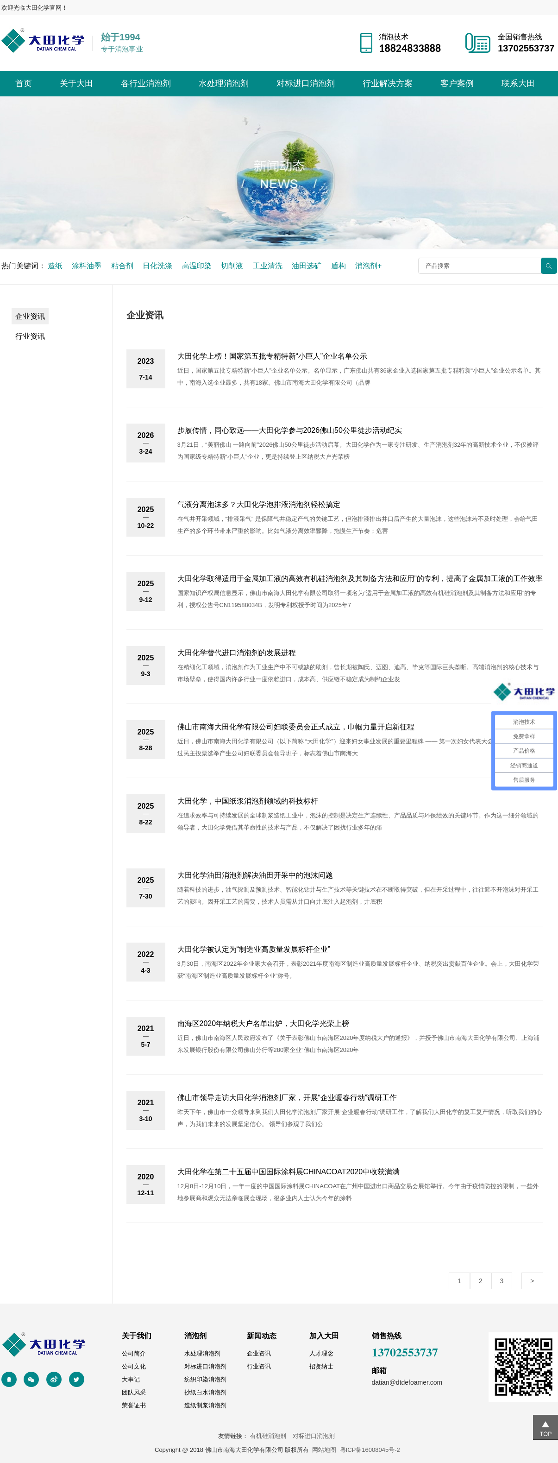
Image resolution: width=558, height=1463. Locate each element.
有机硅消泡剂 (270, 1435)
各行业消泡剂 (146, 83)
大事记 (131, 1379)
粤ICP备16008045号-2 (370, 1449)
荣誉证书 (134, 1405)
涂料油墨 (86, 266)
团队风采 (134, 1392)
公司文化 (134, 1366)
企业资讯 (30, 316)
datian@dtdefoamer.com (407, 1382)
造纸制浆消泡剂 (205, 1405)
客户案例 (457, 83)
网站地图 (324, 1449)
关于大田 (76, 83)
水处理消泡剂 (224, 83)
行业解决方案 (388, 83)
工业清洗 (267, 266)
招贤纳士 (321, 1366)
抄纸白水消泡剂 (205, 1392)
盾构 (338, 266)
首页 (23, 83)
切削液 (232, 266)
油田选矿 (306, 266)
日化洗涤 (157, 266)
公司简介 (134, 1353)
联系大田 (518, 83)
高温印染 (197, 266)
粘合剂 (122, 266)
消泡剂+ (368, 266)
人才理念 (321, 1353)
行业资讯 (30, 336)
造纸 (55, 266)
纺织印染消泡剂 (205, 1379)
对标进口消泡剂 (305, 83)
